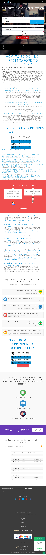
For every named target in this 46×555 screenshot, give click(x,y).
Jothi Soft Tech (31, 552)
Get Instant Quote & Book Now (37, 430)
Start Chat (39, 548)
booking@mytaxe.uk (28, 488)
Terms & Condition (18, 531)
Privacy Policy (25, 531)
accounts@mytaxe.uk (25, 546)
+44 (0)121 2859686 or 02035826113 (9, 490)
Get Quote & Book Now (23, 365)
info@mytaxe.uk (25, 544)
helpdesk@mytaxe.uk (27, 547)
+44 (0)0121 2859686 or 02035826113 (27, 530)
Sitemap (29, 531)
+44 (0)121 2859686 (26, 529)
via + (36, 22)
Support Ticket (27, 48)
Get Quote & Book (23, 37)
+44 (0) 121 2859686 (7, 48)
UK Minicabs (23, 522)
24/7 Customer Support (8, 488)
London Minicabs (23, 549)
